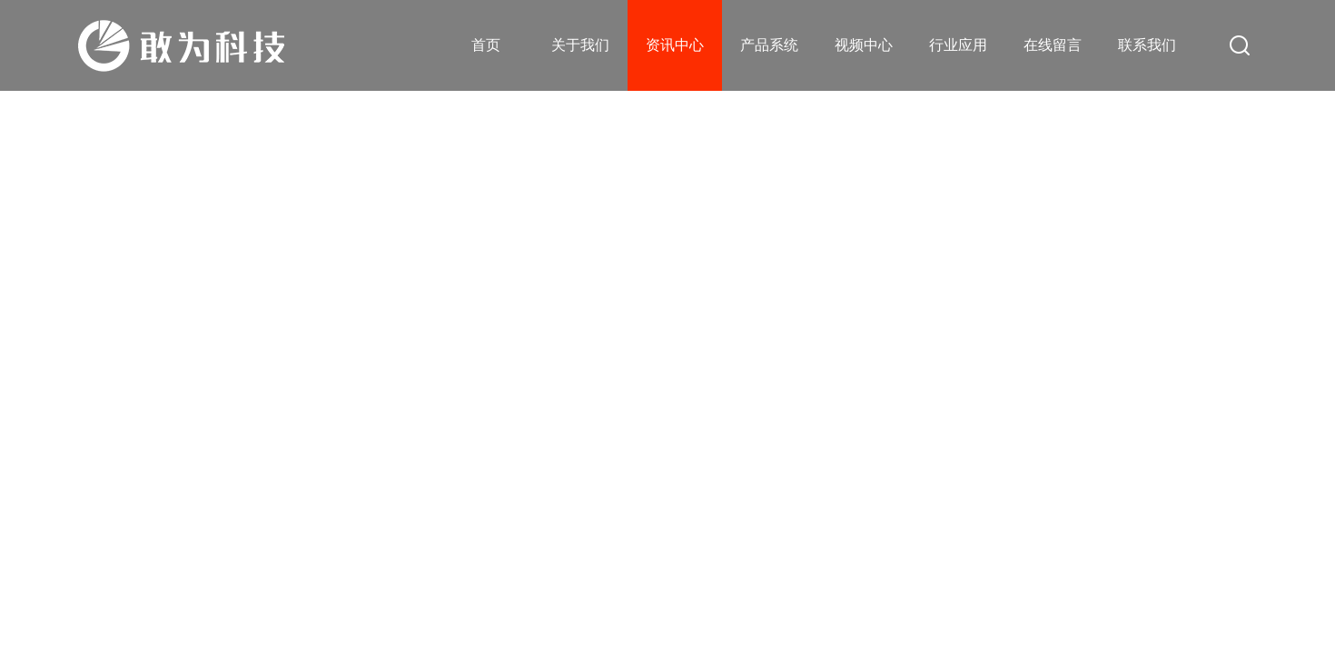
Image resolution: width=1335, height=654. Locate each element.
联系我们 (1147, 45)
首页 (485, 45)
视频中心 (864, 45)
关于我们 (580, 45)
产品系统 (769, 45)
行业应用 (958, 45)
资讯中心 (675, 45)
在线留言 (1053, 45)
